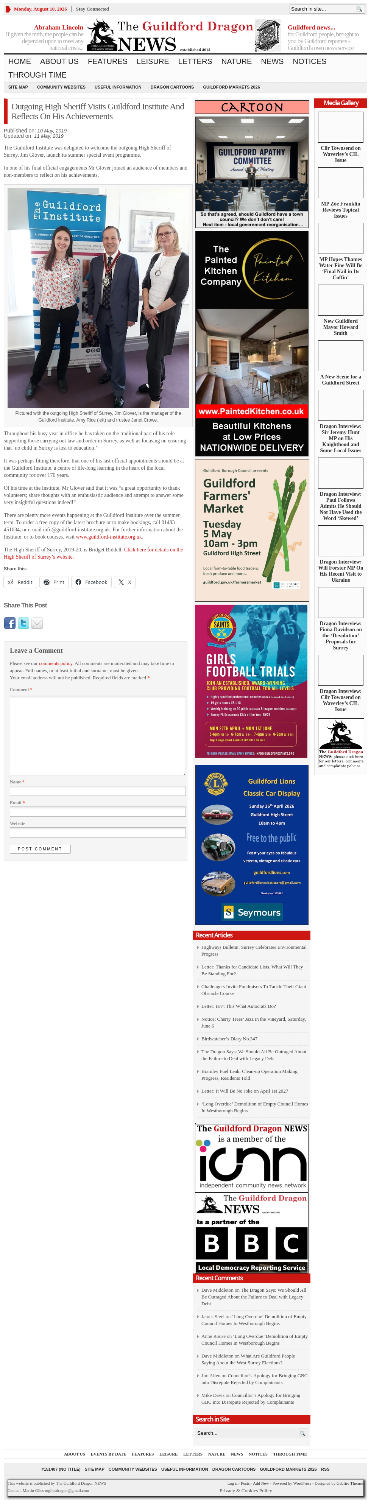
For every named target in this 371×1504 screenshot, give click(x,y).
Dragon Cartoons (172, 87)
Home (19, 61)
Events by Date (108, 1454)
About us (59, 61)
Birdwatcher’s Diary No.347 (229, 1039)
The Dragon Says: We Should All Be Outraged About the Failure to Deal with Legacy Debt (253, 1296)
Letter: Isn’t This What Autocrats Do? (238, 1006)
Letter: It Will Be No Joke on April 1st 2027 (244, 1091)
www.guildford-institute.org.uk (109, 537)
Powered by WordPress (292, 1483)
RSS (325, 1469)
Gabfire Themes (350, 1483)
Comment (21, 689)
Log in (233, 1483)
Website (17, 823)
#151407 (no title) (60, 1469)
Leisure (153, 61)
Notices (309, 61)
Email (17, 802)
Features (108, 61)
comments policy (55, 663)
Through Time (37, 75)
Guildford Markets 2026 (231, 87)
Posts (245, 1483)
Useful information (118, 87)
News (272, 61)
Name (17, 782)
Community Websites (61, 87)
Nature (236, 61)
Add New (261, 1483)
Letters (195, 61)
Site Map (18, 87)
